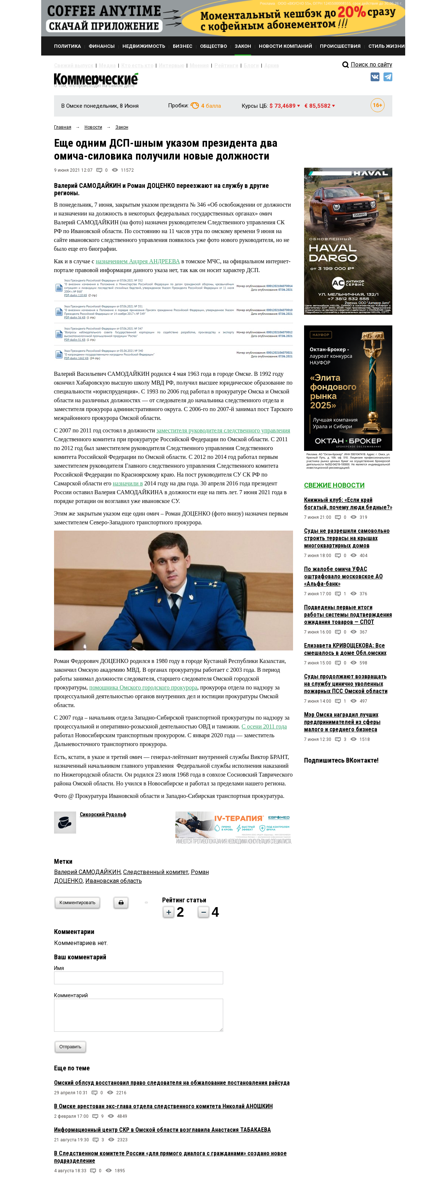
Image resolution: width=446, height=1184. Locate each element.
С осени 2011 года (264, 730)
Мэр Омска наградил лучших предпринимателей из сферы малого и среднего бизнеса (342, 725)
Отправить (72, 1050)
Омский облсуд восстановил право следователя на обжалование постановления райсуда (172, 1086)
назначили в (128, 487)
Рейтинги (200, 65)
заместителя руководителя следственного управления (223, 434)
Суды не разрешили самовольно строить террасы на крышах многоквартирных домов (347, 541)
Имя (59, 971)
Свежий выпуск (70, 65)
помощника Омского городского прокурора (143, 691)
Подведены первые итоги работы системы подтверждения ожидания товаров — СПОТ (348, 618)
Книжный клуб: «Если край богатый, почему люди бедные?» (348, 507)
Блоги (222, 65)
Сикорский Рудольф (103, 818)
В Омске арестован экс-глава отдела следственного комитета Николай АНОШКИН (163, 1109)
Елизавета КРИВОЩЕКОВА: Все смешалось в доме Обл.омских (345, 652)
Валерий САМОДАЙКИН (87, 875)
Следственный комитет (155, 875)
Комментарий (71, 999)
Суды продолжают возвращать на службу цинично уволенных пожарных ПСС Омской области (346, 687)
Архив (239, 65)
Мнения (177, 65)
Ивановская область (113, 884)
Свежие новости (334, 488)
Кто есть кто (125, 65)
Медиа (100, 65)
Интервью (153, 65)
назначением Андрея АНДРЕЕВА (138, 264)
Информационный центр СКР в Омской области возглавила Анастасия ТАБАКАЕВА (162, 1133)
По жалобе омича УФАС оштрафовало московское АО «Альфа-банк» (343, 580)
